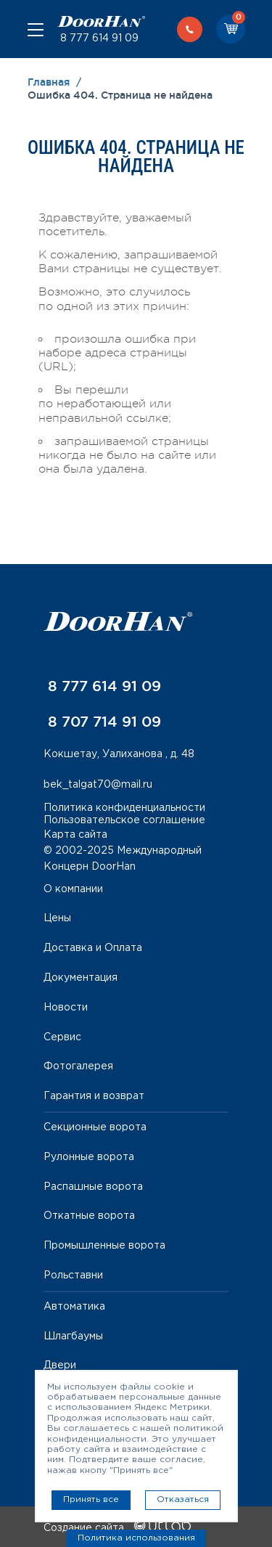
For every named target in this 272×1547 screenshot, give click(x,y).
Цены (57, 918)
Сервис (62, 1037)
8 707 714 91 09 (102, 722)
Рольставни (73, 1275)
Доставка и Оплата (93, 948)
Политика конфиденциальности (124, 808)
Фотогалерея (78, 1066)
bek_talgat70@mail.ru (98, 784)
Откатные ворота (89, 1216)
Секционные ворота (95, 1127)
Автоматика (74, 1306)
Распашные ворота (93, 1187)
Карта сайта (75, 834)
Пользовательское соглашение (124, 820)
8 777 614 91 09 (98, 38)
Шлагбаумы (73, 1336)
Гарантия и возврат (94, 1096)
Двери (60, 1365)
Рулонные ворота (89, 1157)
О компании (73, 889)
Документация (81, 977)
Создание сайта (117, 1528)
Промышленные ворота (104, 1245)
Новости (66, 1007)
